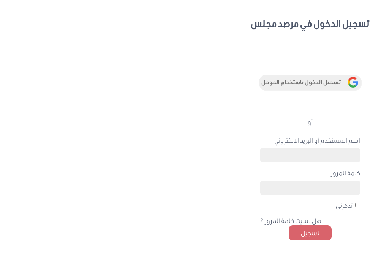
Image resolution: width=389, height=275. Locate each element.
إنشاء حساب (324, 167)
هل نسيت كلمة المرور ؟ (110, 221)
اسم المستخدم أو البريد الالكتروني (137, 140)
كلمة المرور (165, 173)
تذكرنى (163, 205)
